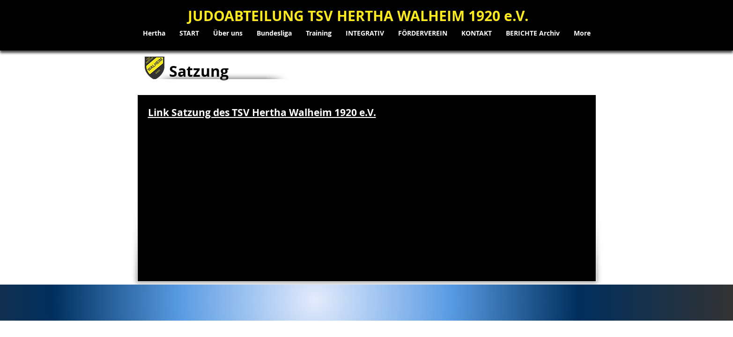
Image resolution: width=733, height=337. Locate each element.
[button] (228, 33)
